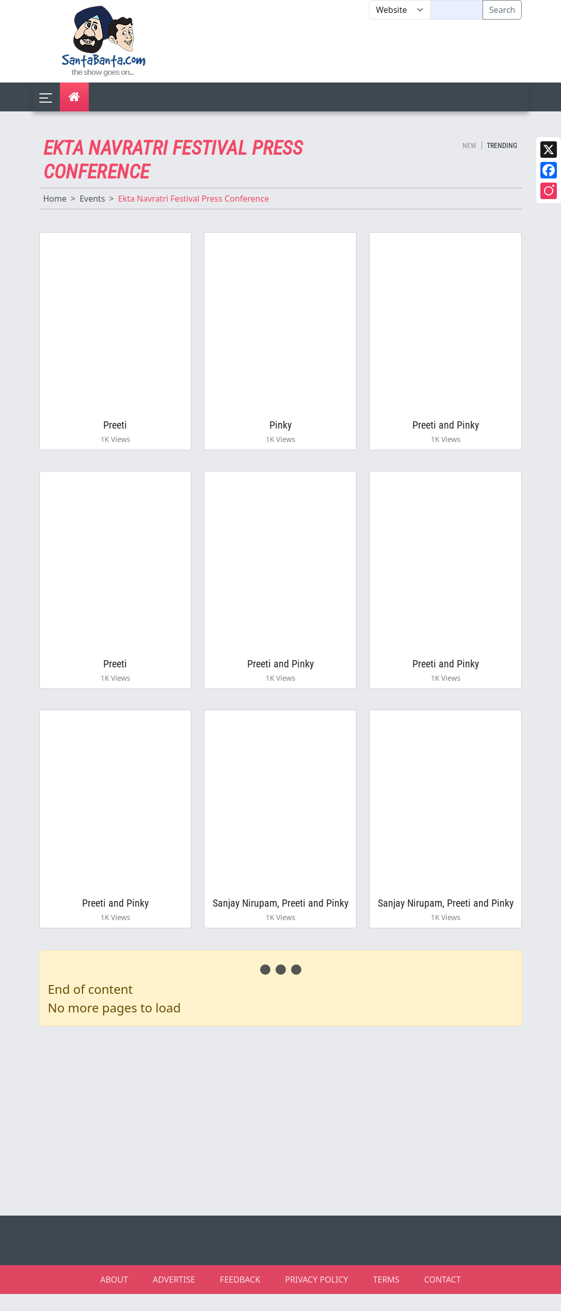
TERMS (386, 1296)
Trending (502, 145)
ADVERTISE (174, 1296)
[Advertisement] (369, 51)
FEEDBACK (240, 1296)
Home (55, 198)
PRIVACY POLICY (316, 1296)
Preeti (115, 428)
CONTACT (442, 1296)
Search (502, 9)
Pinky (280, 428)
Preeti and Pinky (445, 428)
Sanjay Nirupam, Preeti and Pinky (280, 917)
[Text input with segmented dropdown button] (456, 10)
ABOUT (114, 1296)
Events (92, 198)
